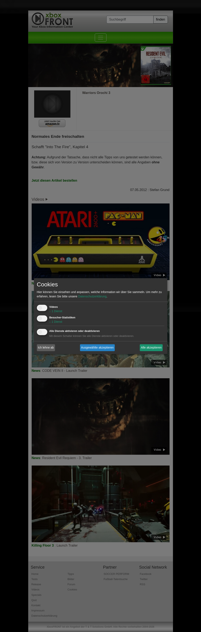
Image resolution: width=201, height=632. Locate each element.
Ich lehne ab (46, 347)
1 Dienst (55, 311)
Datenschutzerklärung (92, 296)
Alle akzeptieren (151, 347)
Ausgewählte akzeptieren (97, 347)
